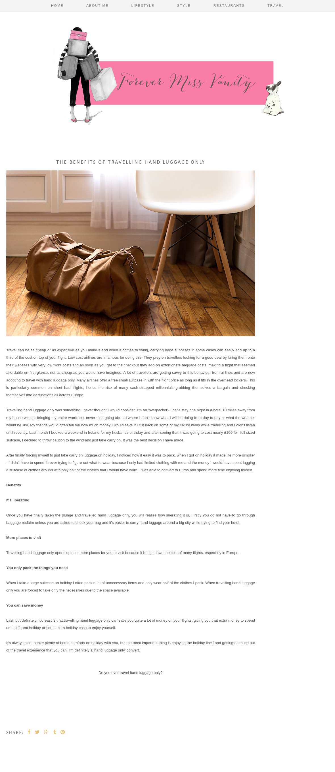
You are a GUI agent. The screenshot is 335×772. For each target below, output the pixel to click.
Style (184, 6)
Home (57, 6)
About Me (97, 6)
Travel (275, 6)
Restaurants (229, 6)
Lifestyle (142, 6)
